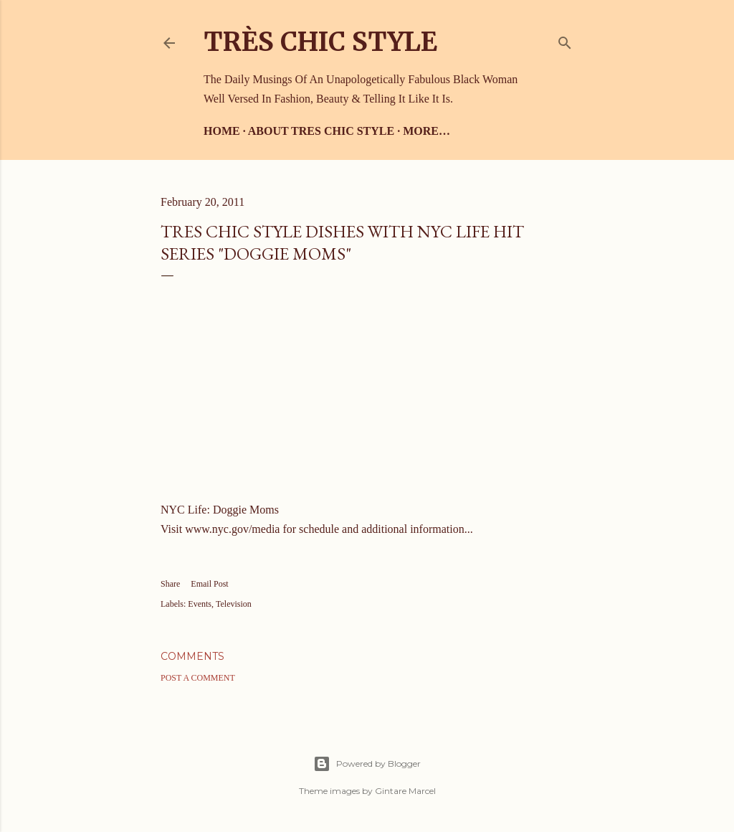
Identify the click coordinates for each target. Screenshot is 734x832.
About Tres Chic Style (321, 131)
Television (234, 604)
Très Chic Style (320, 42)
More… (426, 131)
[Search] (564, 40)
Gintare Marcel (405, 790)
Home (222, 131)
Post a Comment (198, 678)
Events (199, 604)
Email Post (209, 584)
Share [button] (170, 584)
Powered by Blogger (367, 763)
